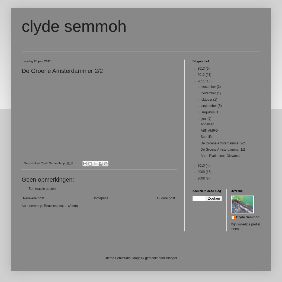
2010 (202, 166)
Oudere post (166, 198)
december (209, 87)
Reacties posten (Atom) (61, 206)
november (209, 93)
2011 (202, 81)
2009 (202, 172)
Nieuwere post (33, 198)
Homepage (100, 198)
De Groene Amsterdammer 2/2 (223, 143)
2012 (202, 75)
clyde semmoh (74, 26)
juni (204, 118)
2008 (202, 178)
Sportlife (207, 137)
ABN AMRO (209, 130)
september (209, 106)
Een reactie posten (42, 189)
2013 (202, 68)
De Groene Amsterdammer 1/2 (223, 149)
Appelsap (207, 124)
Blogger (171, 258)
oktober (207, 99)
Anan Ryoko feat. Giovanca (220, 156)
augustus (208, 112)
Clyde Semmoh (248, 217)
